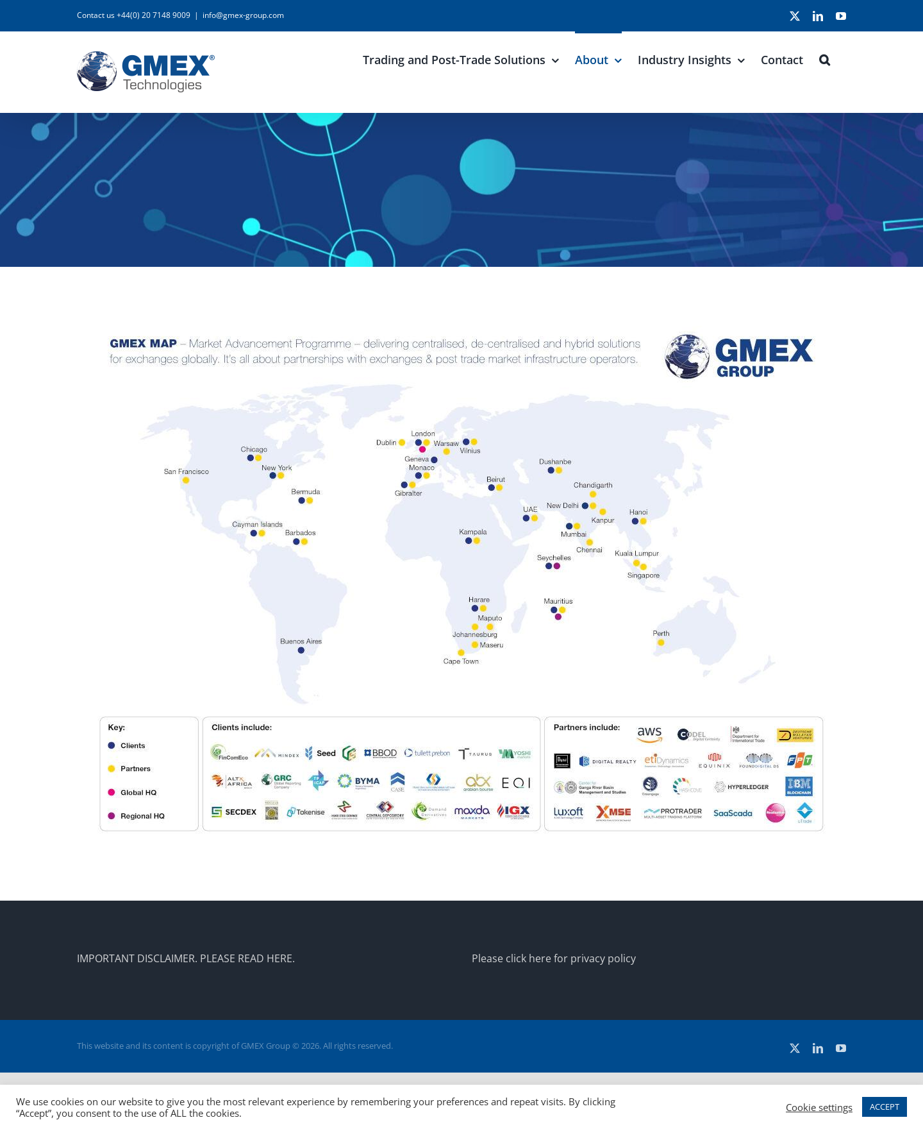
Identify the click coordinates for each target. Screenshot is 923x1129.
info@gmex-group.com (243, 15)
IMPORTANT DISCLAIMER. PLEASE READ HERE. (186, 958)
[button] (824, 58)
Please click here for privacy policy (554, 958)
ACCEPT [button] (884, 1106)
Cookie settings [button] (819, 1107)
